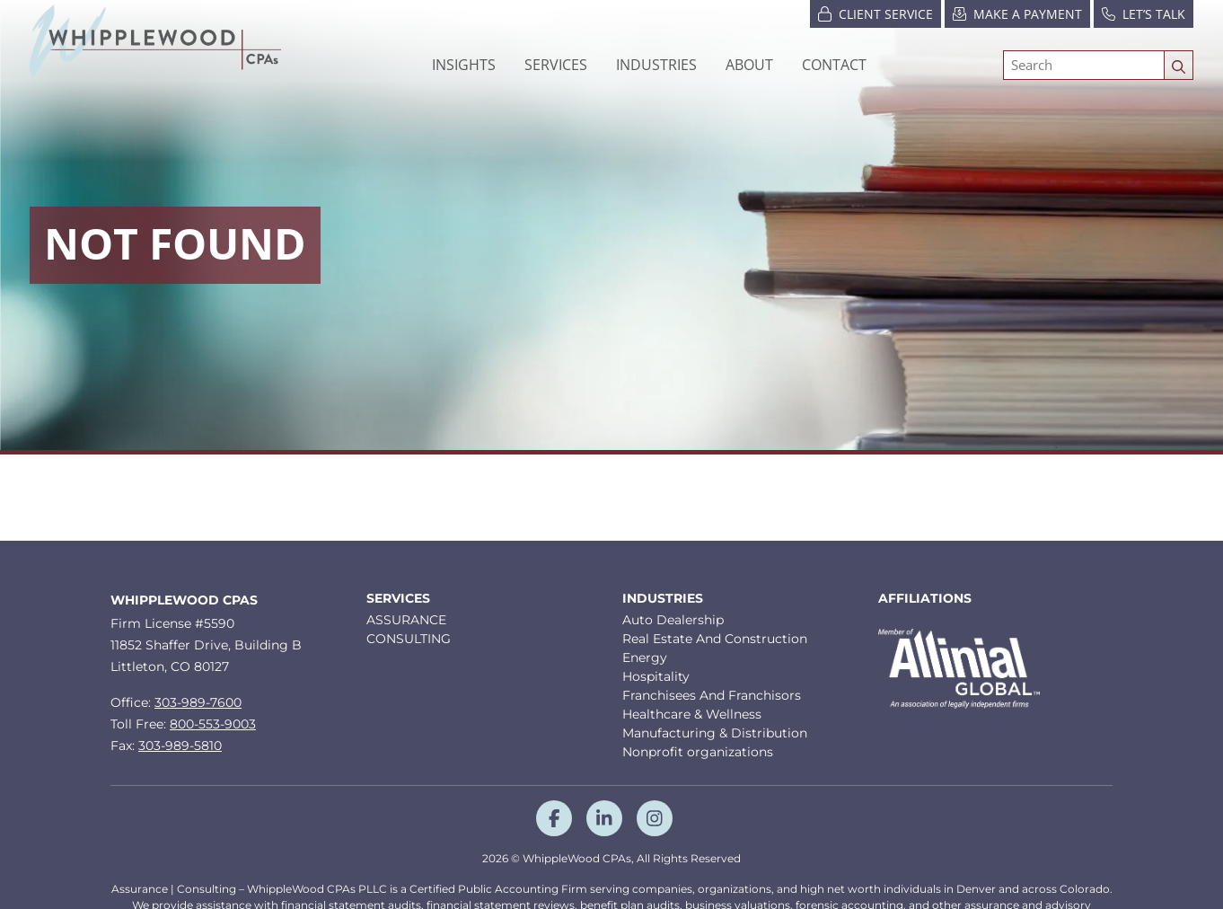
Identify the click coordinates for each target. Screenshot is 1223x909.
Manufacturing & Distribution (714, 733)
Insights (464, 65)
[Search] (1084, 65)
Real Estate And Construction (714, 639)
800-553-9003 (213, 724)
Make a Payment (1017, 13)
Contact (834, 65)
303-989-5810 (180, 745)
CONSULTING (408, 639)
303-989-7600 (198, 702)
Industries (662, 598)
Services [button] (555, 65)
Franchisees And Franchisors (711, 695)
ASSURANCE (406, 620)
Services (398, 598)
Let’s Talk (1143, 13)
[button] (656, 65)
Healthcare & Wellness (691, 714)
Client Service (875, 13)
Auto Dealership (673, 620)
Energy (644, 657)
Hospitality (656, 676)
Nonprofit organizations (697, 752)
